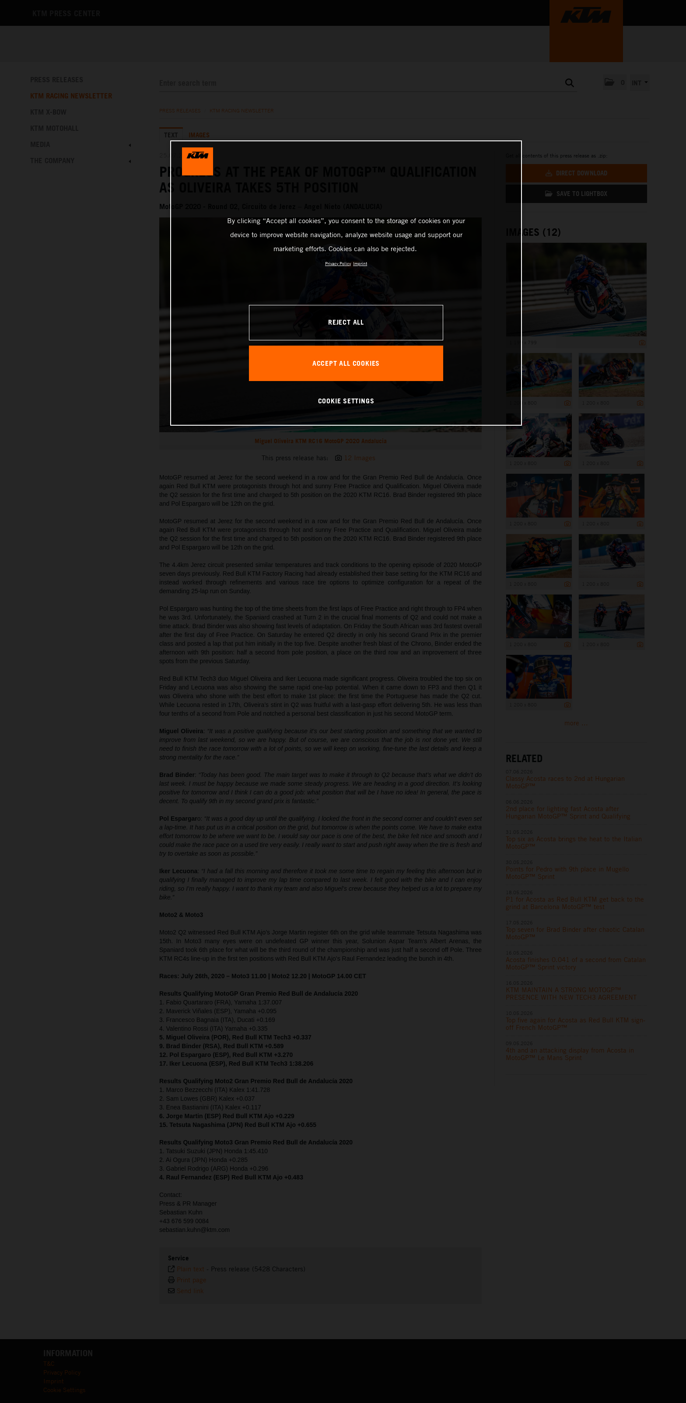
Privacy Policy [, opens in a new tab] (338, 263)
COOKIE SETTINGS (346, 400)
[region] (346, 283)
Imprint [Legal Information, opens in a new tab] (360, 263)
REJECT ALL (346, 322)
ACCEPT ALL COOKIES (346, 363)
